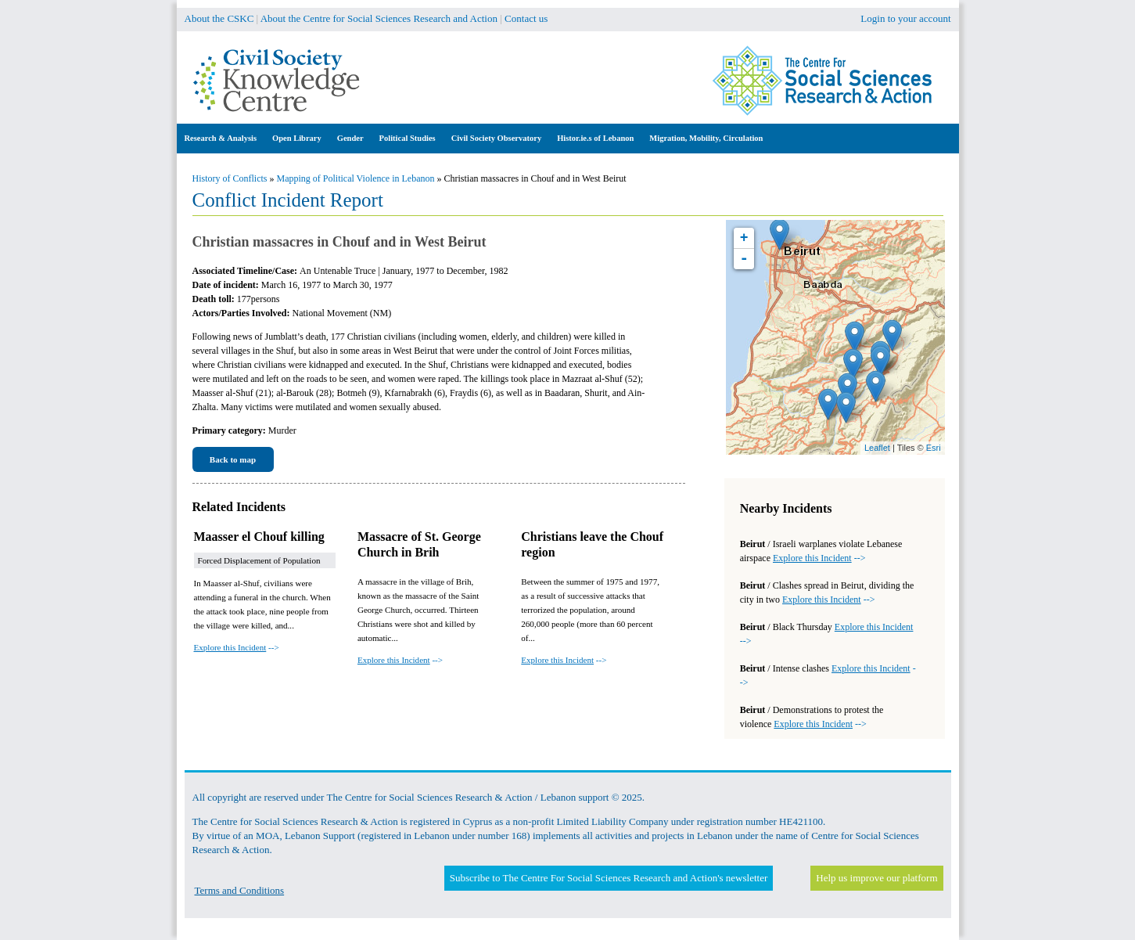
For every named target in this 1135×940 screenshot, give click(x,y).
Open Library (296, 138)
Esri (933, 447)
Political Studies (407, 138)
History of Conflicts (230, 178)
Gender (350, 138)
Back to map (233, 459)
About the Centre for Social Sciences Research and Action (378, 18)
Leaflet (877, 447)
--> (236, 647)
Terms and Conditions (240, 890)
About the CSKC (219, 18)
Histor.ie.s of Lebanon (595, 138)
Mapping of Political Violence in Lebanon (356, 178)
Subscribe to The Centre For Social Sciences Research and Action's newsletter (608, 878)
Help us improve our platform (876, 878)
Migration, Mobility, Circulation (706, 138)
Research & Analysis (221, 138)
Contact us (526, 18)
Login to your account (905, 18)
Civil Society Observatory (496, 138)
